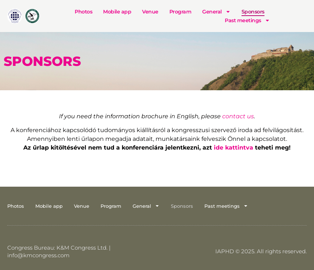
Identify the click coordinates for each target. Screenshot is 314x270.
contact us (238, 116)
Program (180, 11)
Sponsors (253, 11)
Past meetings (247, 20)
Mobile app (117, 11)
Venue (150, 11)
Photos (83, 11)
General (216, 11)
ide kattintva (233, 147)
